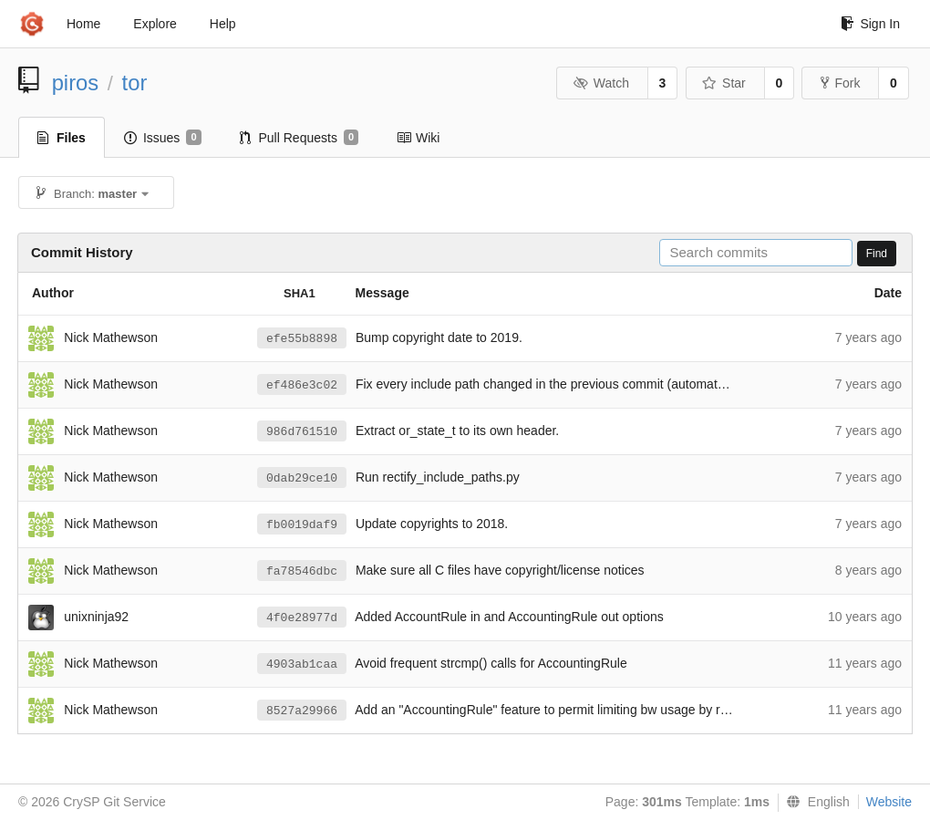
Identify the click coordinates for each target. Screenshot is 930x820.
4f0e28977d (301, 618)
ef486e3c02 (301, 385)
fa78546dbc (301, 571)
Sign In (870, 23)
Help (223, 23)
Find (876, 253)
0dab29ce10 (301, 478)
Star (724, 83)
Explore (154, 23)
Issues (163, 138)
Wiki (418, 137)
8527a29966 (301, 711)
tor (135, 82)
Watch (601, 83)
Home (83, 23)
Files (61, 137)
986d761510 (301, 432)
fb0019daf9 (301, 525)
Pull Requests (299, 138)
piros (75, 82)
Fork (840, 83)
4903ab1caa (301, 664)
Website (889, 801)
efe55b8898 (301, 339)
